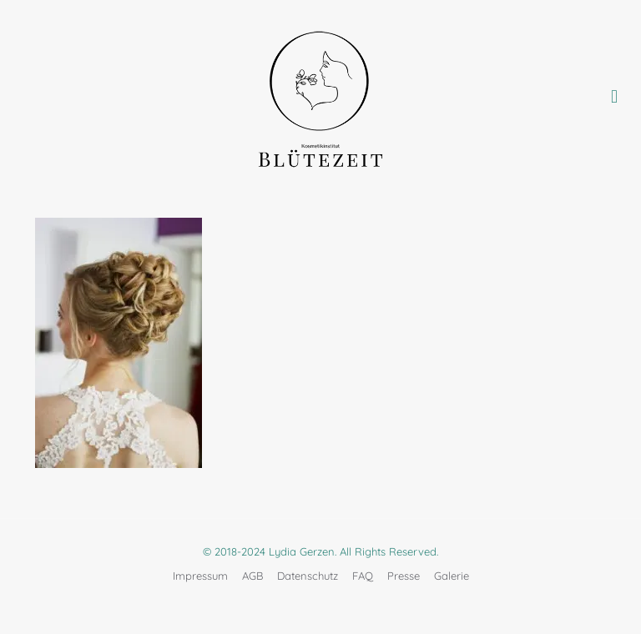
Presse (403, 575)
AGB (252, 575)
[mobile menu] (614, 96)
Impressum (200, 575)
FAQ (362, 575)
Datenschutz (307, 575)
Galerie (451, 575)
